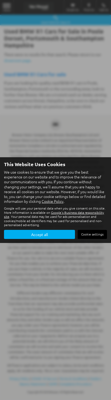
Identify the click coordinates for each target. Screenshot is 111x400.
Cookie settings (92, 234)
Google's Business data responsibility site (54, 214)
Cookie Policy (53, 201)
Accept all (39, 234)
